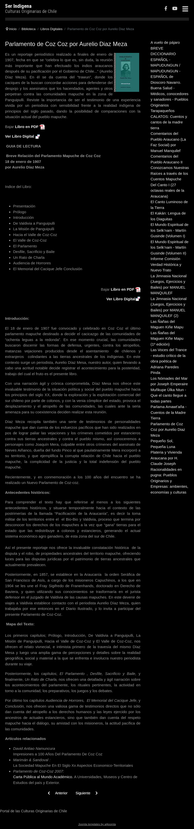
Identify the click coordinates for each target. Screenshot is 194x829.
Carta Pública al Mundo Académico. (43, 777)
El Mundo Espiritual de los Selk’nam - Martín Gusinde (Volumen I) (169, 230)
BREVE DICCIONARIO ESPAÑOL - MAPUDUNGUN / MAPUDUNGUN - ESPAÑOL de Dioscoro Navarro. (166, 65)
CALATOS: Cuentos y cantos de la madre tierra (169, 122)
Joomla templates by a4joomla (97, 824)
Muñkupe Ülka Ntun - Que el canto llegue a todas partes (168, 395)
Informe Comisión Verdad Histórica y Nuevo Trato (166, 264)
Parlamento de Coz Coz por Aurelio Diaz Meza (168, 429)
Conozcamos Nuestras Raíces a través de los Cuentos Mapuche (170, 173)
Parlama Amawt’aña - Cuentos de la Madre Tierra (169, 412)
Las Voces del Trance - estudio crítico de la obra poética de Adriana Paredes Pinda (169, 361)
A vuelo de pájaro (165, 42)
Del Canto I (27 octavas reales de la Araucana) (167, 190)
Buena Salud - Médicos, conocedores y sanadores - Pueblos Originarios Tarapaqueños (169, 99)
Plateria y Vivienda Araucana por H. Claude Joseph (166, 458)
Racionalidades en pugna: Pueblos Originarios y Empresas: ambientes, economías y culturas (169, 480)
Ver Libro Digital (19, 136)
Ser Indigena (18, 6)
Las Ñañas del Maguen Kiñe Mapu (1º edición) (167, 338)
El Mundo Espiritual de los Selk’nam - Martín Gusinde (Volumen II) (169, 247)
